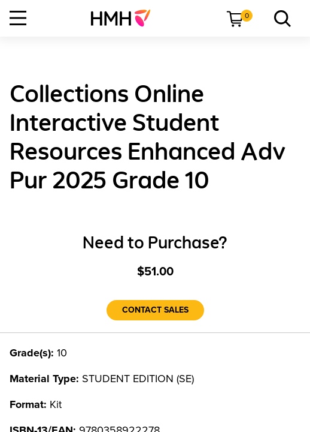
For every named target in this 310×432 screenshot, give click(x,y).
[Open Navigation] (18, 18)
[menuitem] (125, 18)
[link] (125, 18)
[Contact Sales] (155, 310)
